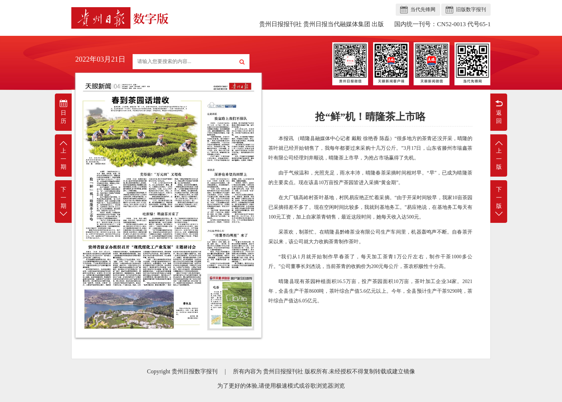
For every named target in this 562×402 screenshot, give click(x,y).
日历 (63, 111)
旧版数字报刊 (471, 9)
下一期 (63, 201)
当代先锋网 (422, 9)
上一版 (498, 155)
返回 (498, 111)
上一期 (63, 155)
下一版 (498, 201)
